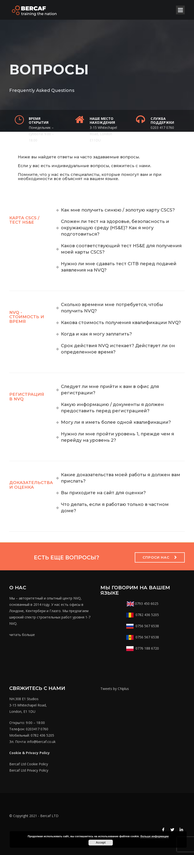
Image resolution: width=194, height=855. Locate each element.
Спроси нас (156, 557)
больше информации (154, 836)
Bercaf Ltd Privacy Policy (28, 770)
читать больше (22, 634)
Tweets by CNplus (114, 688)
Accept (101, 842)
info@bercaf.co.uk (41, 741)
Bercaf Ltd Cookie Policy (28, 764)
